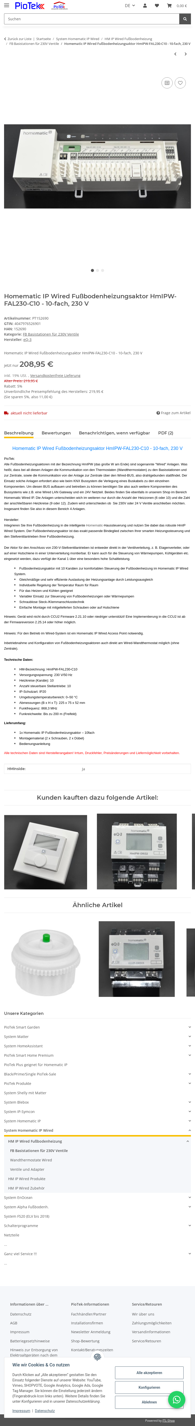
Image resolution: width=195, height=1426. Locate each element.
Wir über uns (143, 1314)
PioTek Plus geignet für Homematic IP (35, 1064)
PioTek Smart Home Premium (29, 1055)
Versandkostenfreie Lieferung (55, 375)
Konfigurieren (149, 1387)
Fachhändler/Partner (88, 1314)
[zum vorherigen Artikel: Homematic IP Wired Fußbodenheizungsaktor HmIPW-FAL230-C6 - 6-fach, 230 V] (175, 53)
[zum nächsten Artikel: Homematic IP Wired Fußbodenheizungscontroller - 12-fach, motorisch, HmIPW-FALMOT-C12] (186, 53)
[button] (145, 6)
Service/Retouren (146, 1341)
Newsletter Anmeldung (90, 1331)
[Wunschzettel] (157, 6)
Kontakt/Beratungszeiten (92, 1349)
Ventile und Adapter (27, 1169)
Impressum (21, 1411)
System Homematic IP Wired (28, 1130)
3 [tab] (102, 270)
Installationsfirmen (87, 1323)
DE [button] (127, 5)
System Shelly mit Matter (25, 1092)
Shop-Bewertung (85, 1341)
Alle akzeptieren (149, 1373)
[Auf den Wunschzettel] (180, 82)
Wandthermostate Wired (31, 1160)
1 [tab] (92, 270)
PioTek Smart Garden (22, 1027)
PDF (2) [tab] (165, 433)
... (5, 1244)
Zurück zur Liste (19, 38)
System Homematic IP (22, 1121)
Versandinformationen (151, 1331)
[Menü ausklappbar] (6, 3)
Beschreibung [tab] (19, 433)
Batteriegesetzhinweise (30, 1341)
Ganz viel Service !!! (20, 1253)
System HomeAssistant (23, 1046)
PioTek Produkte (17, 1083)
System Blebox (16, 1102)
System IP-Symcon (19, 1111)
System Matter (16, 1036)
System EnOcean (18, 1197)
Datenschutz (45, 1411)
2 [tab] (97, 270)
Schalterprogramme (21, 1225)
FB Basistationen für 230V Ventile (51, 334)
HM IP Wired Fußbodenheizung (35, 1141)
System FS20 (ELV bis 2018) (26, 1216)
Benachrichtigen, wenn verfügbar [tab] (114, 433)
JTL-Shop (168, 1420)
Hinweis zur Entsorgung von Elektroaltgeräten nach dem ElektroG (34, 1355)
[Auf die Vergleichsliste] (167, 82)
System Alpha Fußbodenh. (26, 1206)
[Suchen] (92, 18)
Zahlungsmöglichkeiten (152, 1323)
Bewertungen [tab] (56, 433)
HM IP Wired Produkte (26, 1178)
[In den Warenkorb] (8, 70)
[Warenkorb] (177, 6)
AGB (13, 1323)
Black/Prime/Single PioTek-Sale (30, 1074)
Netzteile (11, 1235)
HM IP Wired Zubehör (26, 1188)
